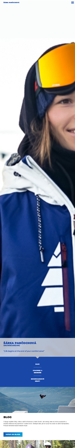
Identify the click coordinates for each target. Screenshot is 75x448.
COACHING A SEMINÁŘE (37, 371)
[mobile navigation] (72, 3)
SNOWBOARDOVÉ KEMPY (37, 380)
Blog (37, 364)
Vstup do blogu (13, 434)
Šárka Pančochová (11, 2)
